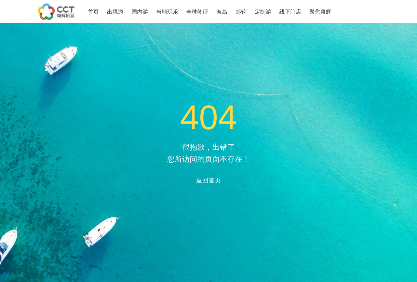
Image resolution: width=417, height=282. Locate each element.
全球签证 (197, 12)
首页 (93, 12)
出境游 (115, 12)
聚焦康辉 (320, 12)
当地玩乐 (167, 12)
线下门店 (290, 12)
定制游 (263, 12)
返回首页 (208, 180)
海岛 (221, 12)
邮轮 (241, 12)
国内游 (140, 12)
